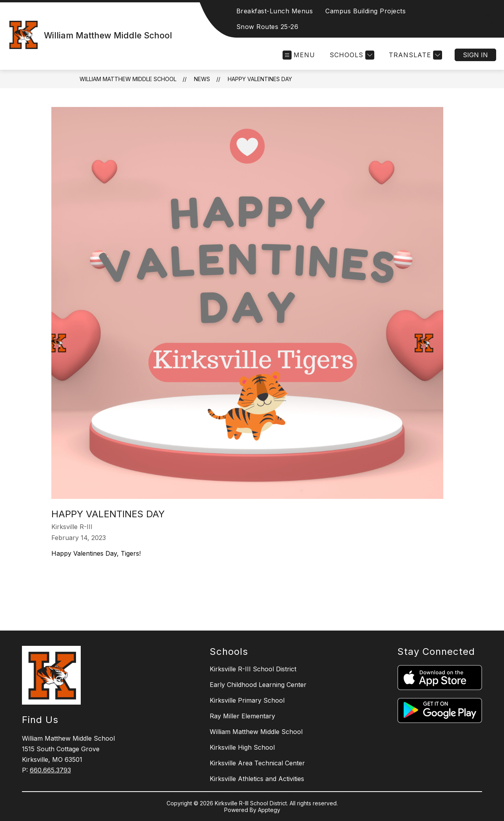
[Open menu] (299, 55)
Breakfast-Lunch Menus (274, 11)
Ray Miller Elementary (242, 716)
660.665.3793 (50, 770)
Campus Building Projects (365, 11)
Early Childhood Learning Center (258, 685)
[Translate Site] (414, 55)
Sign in (475, 55)
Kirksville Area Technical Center (257, 763)
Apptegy (269, 810)
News (202, 79)
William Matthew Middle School (128, 79)
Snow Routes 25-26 (267, 27)
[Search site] (488, 19)
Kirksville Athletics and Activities (257, 779)
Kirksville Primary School (247, 700)
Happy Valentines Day (260, 79)
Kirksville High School (242, 747)
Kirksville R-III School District (253, 669)
